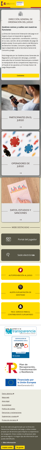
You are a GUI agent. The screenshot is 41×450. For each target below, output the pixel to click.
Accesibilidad (6, 405)
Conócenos (20, 76)
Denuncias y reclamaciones (11, 413)
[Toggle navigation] (38, 3)
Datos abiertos (7, 394)
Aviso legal (5, 401)
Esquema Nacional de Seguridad (13, 424)
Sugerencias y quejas (9, 416)
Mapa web (5, 397)
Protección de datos (9, 420)
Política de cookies (8, 409)
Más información (9, 444)
